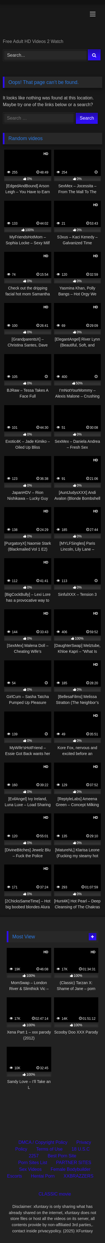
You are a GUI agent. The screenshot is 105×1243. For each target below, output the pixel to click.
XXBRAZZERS (79, 1176)
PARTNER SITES (73, 1162)
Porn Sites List (32, 1162)
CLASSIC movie (55, 1194)
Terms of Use (49, 1149)
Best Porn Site (62, 1155)
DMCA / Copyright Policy (42, 1142)
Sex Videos (30, 1169)
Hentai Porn (43, 1176)
